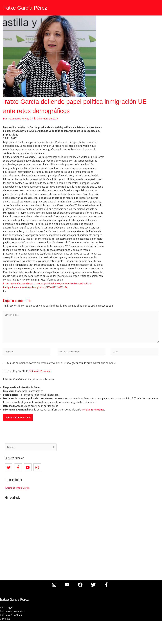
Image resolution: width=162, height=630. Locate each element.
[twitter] (9, 469)
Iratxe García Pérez (26, 7)
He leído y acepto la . (28, 372)
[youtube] (28, 469)
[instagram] (37, 469)
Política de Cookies (11, 617)
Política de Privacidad (41, 372)
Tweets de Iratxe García (18, 489)
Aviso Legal (6, 609)
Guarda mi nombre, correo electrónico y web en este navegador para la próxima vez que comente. (61, 364)
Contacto (5, 620)
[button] (155, 7)
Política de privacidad (12, 613)
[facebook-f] (18, 469)
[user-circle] (82, 586)
